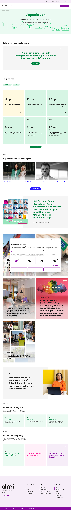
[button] (45, 6)
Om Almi (57, 487)
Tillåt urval (35, 269)
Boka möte (35, 63)
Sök (53, 1)
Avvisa (19, 269)
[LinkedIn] (5, 496)
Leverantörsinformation (46, 493)
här (11, 251)
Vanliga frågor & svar (45, 491)
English (48, 1)
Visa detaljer (55, 265)
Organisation (58, 491)
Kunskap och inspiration (31, 493)
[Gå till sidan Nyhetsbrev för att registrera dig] (25, 383)
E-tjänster (58, 1)
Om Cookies (4, 508)
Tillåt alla (52, 269)
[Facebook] (2, 496)
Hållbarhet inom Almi (60, 489)
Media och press (59, 497)
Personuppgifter (14, 508)
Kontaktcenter (65, 1)
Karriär (57, 493)
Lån (27, 487)
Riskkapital (29, 489)
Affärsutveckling (30, 491)
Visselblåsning (32, 508)
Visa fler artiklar (35, 188)
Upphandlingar (59, 495)
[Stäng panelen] (59, 240)
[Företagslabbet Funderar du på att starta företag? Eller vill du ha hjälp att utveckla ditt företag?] (19, 341)
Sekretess (23, 508)
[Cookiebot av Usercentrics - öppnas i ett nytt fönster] (52, 240)
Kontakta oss (64, 6)
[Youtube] (8, 496)
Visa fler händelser (35, 147)
